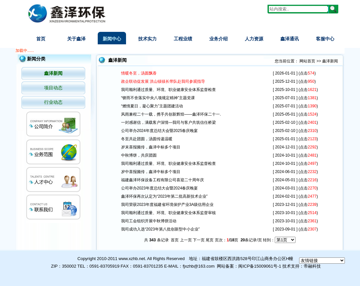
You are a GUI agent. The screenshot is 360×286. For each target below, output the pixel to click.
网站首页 (307, 61)
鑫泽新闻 (53, 73)
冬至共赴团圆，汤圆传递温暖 (146, 139)
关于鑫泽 (76, 38)
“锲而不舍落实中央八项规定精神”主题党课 (158, 98)
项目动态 (53, 87)
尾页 (210, 240)
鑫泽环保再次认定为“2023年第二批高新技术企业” (164, 196)
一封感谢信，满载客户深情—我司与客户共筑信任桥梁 (168, 122)
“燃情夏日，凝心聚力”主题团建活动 (152, 106)
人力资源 (254, 38)
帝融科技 (312, 266)
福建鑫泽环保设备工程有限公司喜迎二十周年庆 (163, 180)
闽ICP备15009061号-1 (259, 266)
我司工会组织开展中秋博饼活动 (148, 221)
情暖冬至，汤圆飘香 (139, 73)
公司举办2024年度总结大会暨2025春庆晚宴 (159, 130)
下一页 (199, 240)
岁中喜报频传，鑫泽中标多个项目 (150, 171)
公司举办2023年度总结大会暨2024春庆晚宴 (159, 188)
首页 (40, 38)
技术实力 (147, 38)
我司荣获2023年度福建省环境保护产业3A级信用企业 (167, 204)
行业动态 (53, 102)
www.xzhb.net (131, 258)
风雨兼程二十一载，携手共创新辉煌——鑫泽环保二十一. (171, 114)
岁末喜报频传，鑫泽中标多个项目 (150, 147)
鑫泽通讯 (289, 38)
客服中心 (325, 38)
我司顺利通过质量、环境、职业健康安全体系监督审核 (168, 212)
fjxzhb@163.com (199, 266)
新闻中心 (112, 38)
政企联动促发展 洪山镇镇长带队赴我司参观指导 (163, 81)
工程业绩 (183, 38)
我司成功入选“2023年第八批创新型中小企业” (160, 229)
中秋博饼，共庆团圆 (139, 155)
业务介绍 (218, 38)
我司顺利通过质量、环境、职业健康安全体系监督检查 (168, 89)
